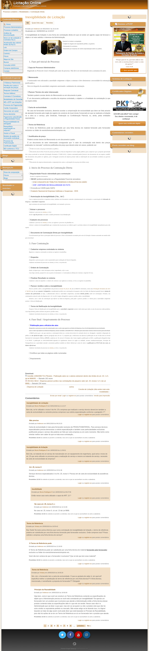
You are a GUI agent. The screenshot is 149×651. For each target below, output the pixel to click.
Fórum (6, 56)
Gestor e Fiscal (9, 133)
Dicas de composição (11, 172)
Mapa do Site (8, 59)
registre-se (72, 395)
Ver (28, 22)
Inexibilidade (37, 489)
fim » (89, 626)
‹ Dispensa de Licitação (34, 387)
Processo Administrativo (12, 27)
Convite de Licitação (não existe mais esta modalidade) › (93, 390)
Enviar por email (55, 395)
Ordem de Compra (10, 50)
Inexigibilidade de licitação (37, 447)
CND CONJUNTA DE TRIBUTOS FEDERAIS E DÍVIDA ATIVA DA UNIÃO (60, 182)
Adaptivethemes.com (82, 648)
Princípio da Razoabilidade (44, 589)
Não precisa (34, 420)
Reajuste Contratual (11, 90)
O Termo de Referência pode (40, 543)
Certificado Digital (10, 146)
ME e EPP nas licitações (13, 102)
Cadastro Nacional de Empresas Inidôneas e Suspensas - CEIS (54, 191)
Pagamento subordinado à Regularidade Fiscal (13, 118)
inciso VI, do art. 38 (65, 288)
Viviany (37, 526)
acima (71, 387)
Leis (5, 47)
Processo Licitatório (10, 12)
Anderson (37, 29)
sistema (45, 212)
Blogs (6, 178)
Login (64, 395)
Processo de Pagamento (13, 105)
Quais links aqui (37, 23)
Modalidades (24, 12)
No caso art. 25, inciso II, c (44, 504)
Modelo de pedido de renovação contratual (11, 137)
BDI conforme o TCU (11, 149)
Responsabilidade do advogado (11, 123)
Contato (6, 71)
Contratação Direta (37, 12)
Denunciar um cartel (11, 111)
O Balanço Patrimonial (12, 83)
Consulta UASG (9, 65)
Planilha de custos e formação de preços (11, 86)
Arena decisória (9, 114)
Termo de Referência (35, 523)
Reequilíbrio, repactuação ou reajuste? (9, 128)
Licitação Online (27, 3)
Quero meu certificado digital (129, 123)
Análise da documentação (9, 34)
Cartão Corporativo (11, 108)
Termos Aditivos (9, 93)
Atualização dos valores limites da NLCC (12, 43)
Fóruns (6, 175)
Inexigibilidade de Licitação (37, 403)
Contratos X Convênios (12, 96)
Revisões (49, 23)
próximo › (81, 626)
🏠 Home (7, 24)
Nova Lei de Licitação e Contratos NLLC (12, 39)
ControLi (7, 53)
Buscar (6, 62)
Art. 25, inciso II (35, 467)
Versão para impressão (102, 395)
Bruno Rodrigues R (41, 406)
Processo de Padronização (9, 142)
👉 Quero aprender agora (129, 70)
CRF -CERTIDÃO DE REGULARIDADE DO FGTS (51, 185)
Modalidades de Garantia (13, 99)
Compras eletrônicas (11, 68)
